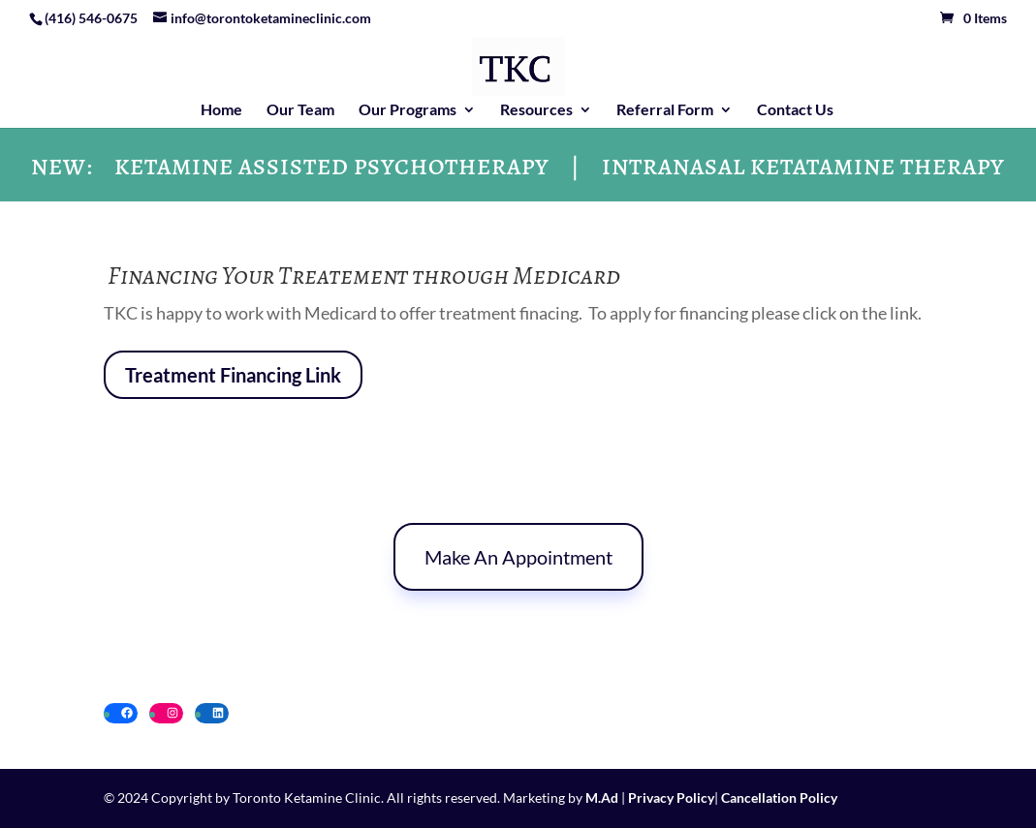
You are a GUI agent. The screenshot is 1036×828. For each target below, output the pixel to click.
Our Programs (407, 110)
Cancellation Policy (777, 797)
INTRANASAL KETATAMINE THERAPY (803, 171)
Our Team (300, 110)
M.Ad (601, 797)
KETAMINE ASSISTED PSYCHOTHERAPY (331, 171)
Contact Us (795, 110)
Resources (536, 110)
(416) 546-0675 (91, 18)
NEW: (62, 171)
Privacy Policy (671, 797)
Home (221, 110)
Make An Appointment (518, 556)
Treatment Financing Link (233, 374)
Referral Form (664, 110)
